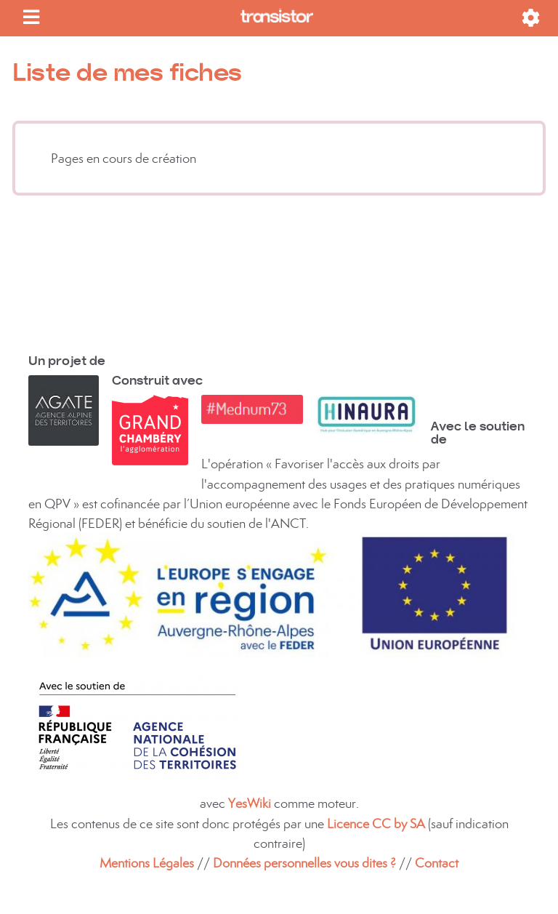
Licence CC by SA (377, 823)
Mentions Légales (147, 862)
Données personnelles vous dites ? (304, 862)
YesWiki (249, 803)
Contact (436, 862)
